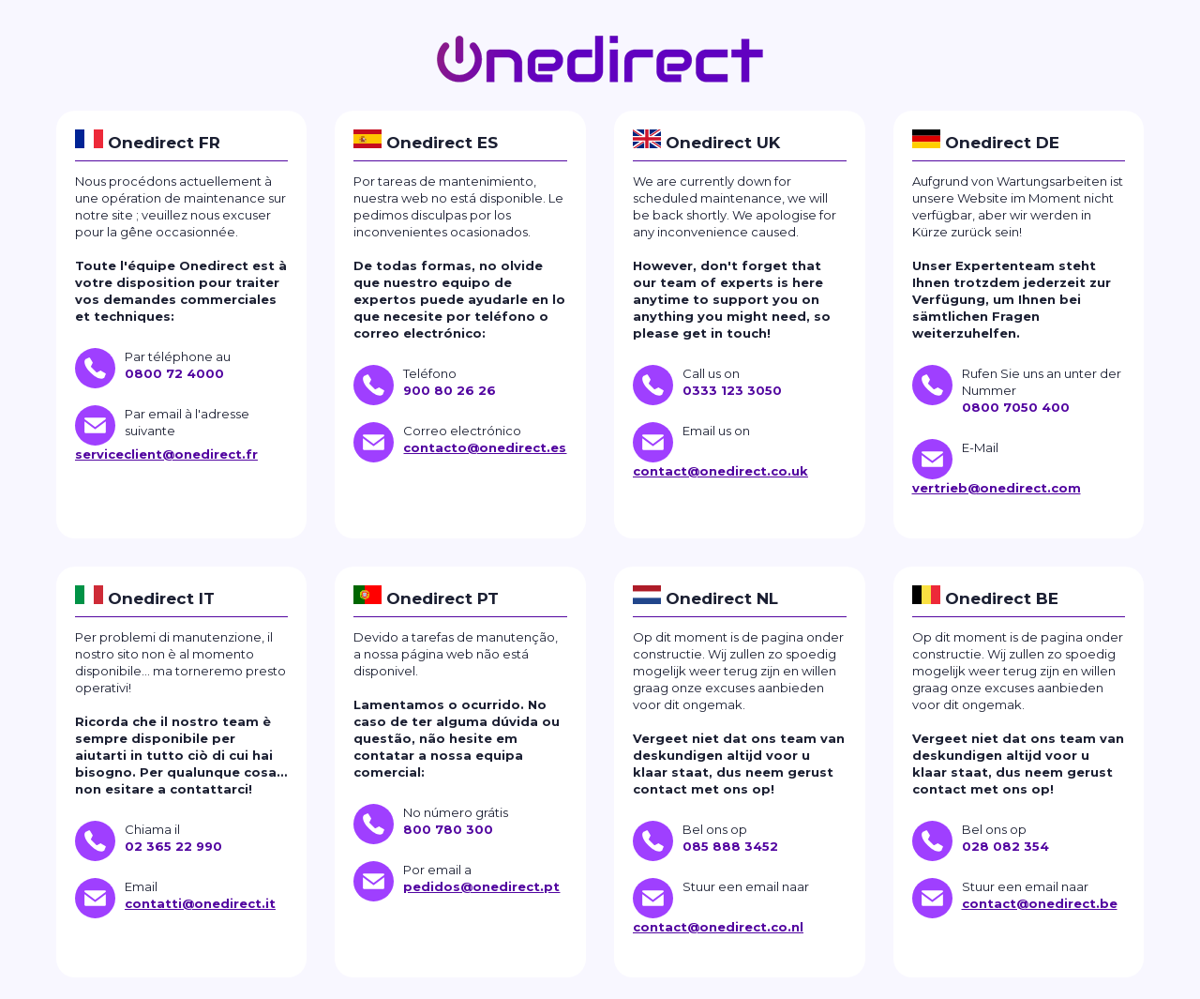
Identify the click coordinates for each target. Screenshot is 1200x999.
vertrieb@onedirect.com (996, 487)
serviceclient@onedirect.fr (166, 454)
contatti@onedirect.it (200, 903)
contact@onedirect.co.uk (720, 470)
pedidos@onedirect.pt (481, 886)
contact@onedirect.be (1040, 903)
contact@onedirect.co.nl (718, 926)
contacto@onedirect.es (484, 447)
